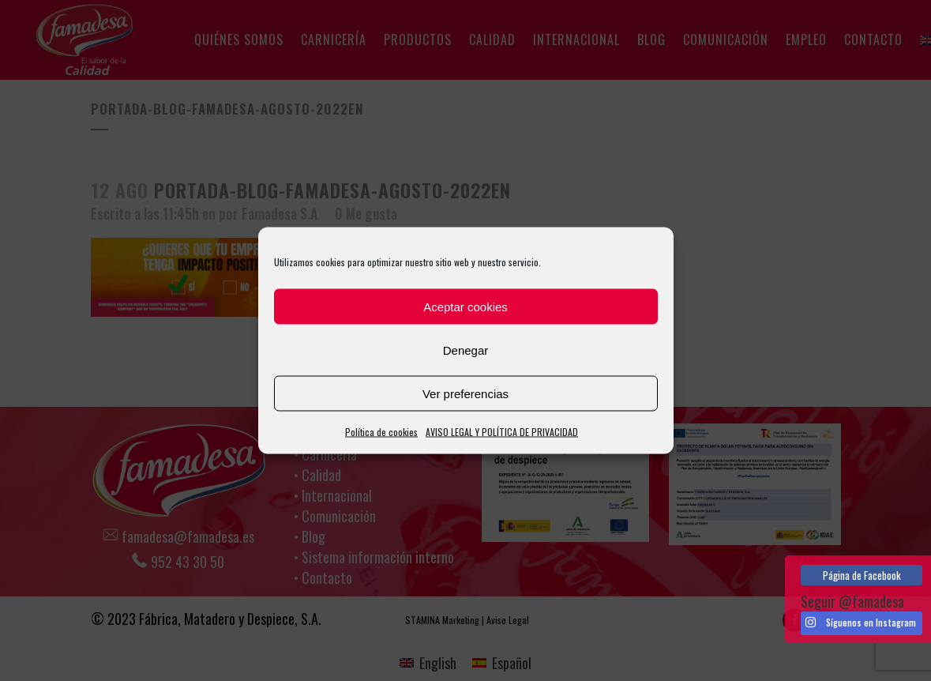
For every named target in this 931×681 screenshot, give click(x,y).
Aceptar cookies (465, 306)
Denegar (466, 349)
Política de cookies (381, 431)
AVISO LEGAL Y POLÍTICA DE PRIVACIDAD (502, 431)
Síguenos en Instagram (860, 622)
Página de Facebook (862, 575)
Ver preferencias (465, 393)
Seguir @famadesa (852, 601)
